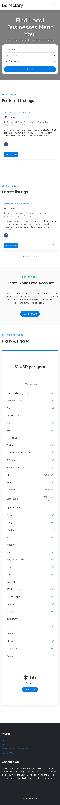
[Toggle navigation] (55, 5)
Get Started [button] (30, 313)
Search (30, 69)
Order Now (30, 689)
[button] (23, 256)
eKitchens (9, 117)
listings (6, 112)
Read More (11, 154)
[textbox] (30, 55)
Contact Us (7, 753)
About (5, 744)
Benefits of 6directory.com (15, 748)
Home (5, 740)
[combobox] (30, 55)
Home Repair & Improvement (20, 112)
